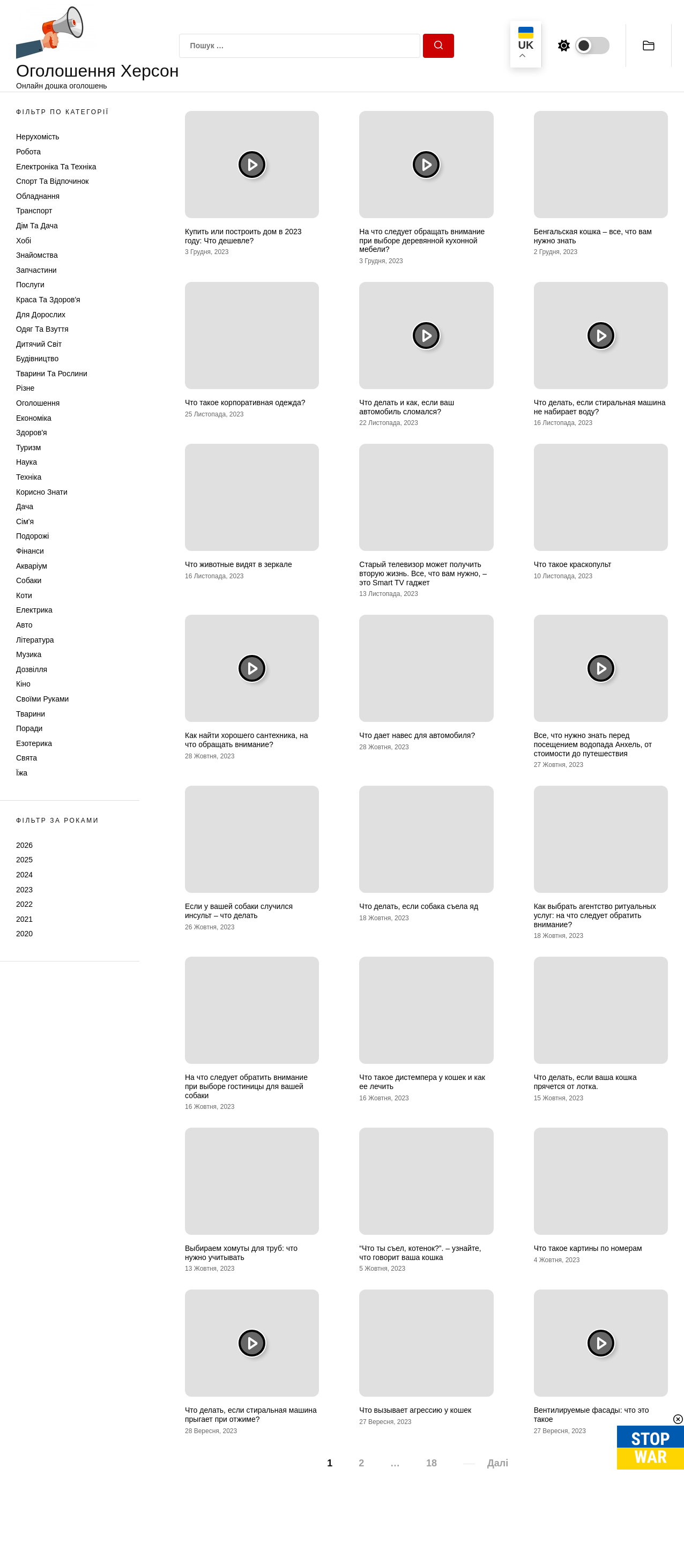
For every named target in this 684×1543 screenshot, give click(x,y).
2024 (24, 874)
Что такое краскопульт (573, 564)
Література (35, 640)
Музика (28, 654)
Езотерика (34, 743)
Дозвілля (31, 669)
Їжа (21, 773)
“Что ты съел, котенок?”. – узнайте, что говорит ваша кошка (420, 1253)
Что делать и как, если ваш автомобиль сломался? (406, 407)
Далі (497, 1463)
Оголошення (38, 403)
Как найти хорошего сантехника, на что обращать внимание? (246, 740)
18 (431, 1463)
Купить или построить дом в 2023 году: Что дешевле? (243, 236)
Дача (24, 506)
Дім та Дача (37, 225)
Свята (26, 758)
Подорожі (32, 536)
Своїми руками (42, 699)
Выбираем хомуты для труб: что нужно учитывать (241, 1253)
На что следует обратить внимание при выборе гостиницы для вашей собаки (246, 1086)
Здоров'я (31, 432)
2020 (24, 933)
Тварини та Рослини (51, 373)
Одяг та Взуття (42, 329)
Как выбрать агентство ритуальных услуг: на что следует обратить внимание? (595, 915)
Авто (24, 625)
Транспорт (34, 210)
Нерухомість (38, 136)
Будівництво (37, 358)
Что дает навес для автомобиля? (417, 735)
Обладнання (38, 196)
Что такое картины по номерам (588, 1248)
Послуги (30, 284)
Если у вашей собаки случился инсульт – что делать (239, 911)
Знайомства (37, 255)
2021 (24, 919)
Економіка (33, 418)
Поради (29, 728)
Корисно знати (42, 492)
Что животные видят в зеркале (238, 564)
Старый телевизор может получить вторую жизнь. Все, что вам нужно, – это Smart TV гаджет (423, 573)
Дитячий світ (39, 344)
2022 (24, 904)
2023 (24, 889)
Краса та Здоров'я (48, 299)
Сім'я (25, 521)
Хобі (23, 240)
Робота (28, 151)
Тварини (30, 714)
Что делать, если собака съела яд (418, 906)
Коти (24, 595)
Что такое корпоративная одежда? (245, 402)
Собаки (28, 580)
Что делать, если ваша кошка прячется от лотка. (585, 1082)
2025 (24, 859)
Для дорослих (40, 314)
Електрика (34, 610)
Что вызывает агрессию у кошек (415, 1410)
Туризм (28, 447)
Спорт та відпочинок (52, 181)
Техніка (28, 477)
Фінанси (30, 551)
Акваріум (31, 566)
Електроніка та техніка (56, 166)
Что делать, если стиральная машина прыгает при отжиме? (251, 1414)
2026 (24, 845)
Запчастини (36, 270)
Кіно (23, 684)
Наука (26, 462)
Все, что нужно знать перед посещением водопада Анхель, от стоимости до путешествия (593, 744)
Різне (25, 388)
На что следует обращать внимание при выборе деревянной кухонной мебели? (422, 240)
